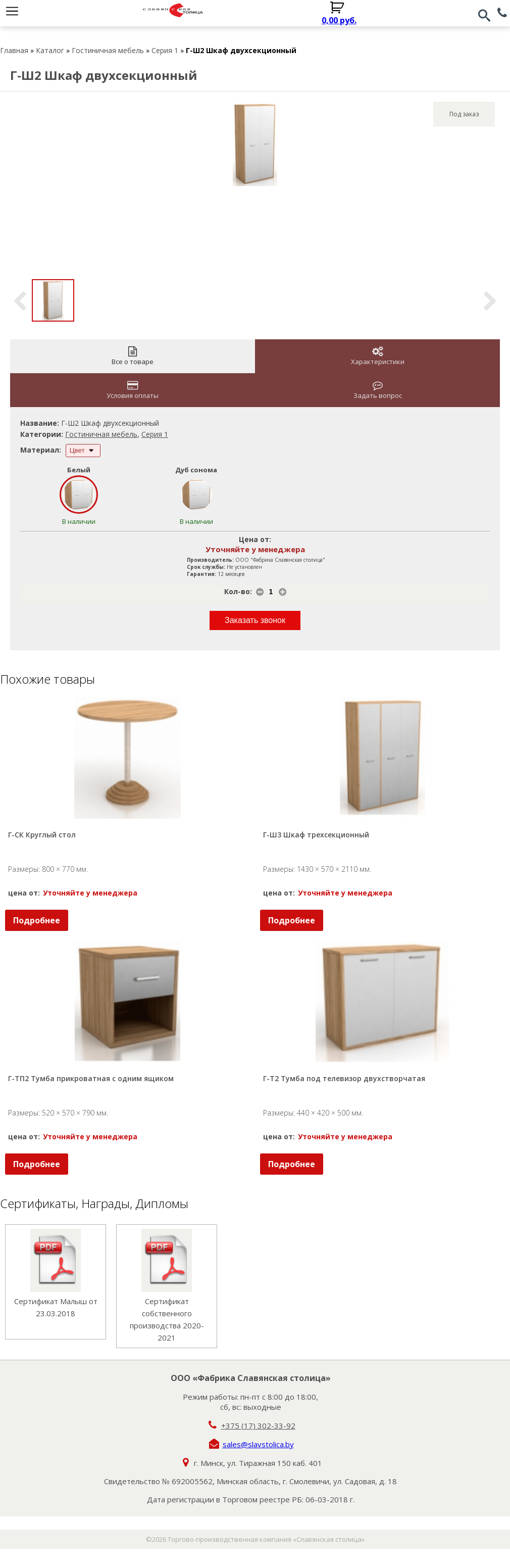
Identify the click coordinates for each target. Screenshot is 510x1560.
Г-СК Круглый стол (42, 834)
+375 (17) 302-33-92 (258, 1425)
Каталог (50, 50)
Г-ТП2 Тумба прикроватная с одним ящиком (91, 1078)
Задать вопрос (377, 390)
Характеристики (377, 356)
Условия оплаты (133, 390)
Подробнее (36, 920)
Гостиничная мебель (108, 50)
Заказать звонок (255, 620)
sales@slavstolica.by (258, 1444)
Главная (14, 50)
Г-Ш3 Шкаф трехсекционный (316, 834)
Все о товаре (133, 356)
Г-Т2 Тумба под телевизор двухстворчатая (344, 1078)
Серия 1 (164, 50)
